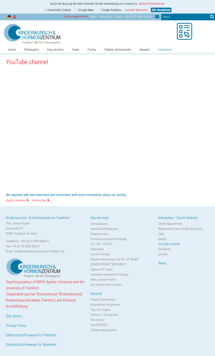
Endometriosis (99, 234)
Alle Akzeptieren (161, 10)
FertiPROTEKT (99, 325)
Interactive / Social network (178, 218)
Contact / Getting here (104, 315)
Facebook (164, 249)
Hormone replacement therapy (109, 274)
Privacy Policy (16, 325)
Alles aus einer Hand (103, 280)
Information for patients (105, 305)
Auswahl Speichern (136, 10)
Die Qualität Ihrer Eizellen (106, 285)
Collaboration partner (103, 330)
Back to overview (17, 200)
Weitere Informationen (152, 3)
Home (12, 49)
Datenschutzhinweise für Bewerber (31, 344)
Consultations (99, 224)
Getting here (40, 200)
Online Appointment (76, 16)
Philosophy (31, 49)
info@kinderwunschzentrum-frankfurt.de (39, 251)
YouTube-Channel (169, 244)
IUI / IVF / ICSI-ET (101, 244)
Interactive (164, 49)
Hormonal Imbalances (104, 229)
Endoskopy (97, 249)
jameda (162, 254)
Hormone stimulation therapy (108, 239)
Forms (92, 49)
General (144, 49)
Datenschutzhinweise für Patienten (31, 335)
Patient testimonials (118, 49)
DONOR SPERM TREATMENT (108, 264)
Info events (106, 16)
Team (75, 49)
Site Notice (14, 316)
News (93, 16)
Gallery (162, 239)
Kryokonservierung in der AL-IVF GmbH (114, 259)
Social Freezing (99, 254)
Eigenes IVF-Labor (101, 269)
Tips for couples (100, 310)
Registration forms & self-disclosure (180, 229)
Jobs (118, 16)
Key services (55, 49)
